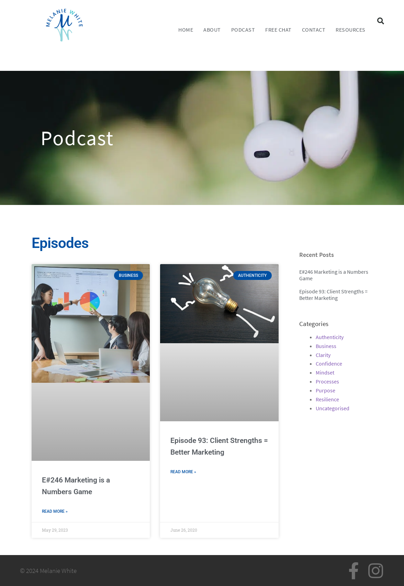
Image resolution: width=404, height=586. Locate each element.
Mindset (325, 372)
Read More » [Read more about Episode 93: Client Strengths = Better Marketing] (183, 471)
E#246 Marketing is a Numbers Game (333, 275)
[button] (381, 21)
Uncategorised (332, 408)
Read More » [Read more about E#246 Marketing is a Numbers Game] (55, 511)
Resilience (327, 399)
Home (185, 29)
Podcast (243, 29)
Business (326, 346)
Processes (327, 381)
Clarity (323, 354)
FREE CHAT (278, 29)
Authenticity (330, 337)
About (212, 29)
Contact (314, 29)
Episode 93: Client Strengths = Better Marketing (333, 294)
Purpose (325, 390)
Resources (351, 29)
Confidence (329, 363)
